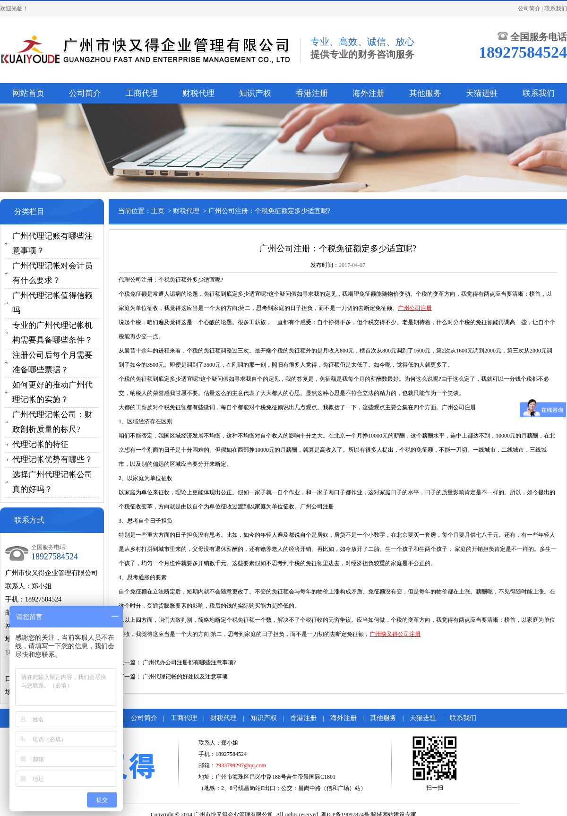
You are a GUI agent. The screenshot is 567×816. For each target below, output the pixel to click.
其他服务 (425, 93)
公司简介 (529, 8)
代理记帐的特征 (40, 444)
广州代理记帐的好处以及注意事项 (185, 676)
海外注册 (368, 93)
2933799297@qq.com (240, 765)
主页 (157, 211)
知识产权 (255, 93)
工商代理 (142, 93)
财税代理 (198, 93)
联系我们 (555, 8)
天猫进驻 (482, 93)
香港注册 (312, 93)
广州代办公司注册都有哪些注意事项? (189, 662)
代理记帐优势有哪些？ (52, 459)
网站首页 (28, 93)
